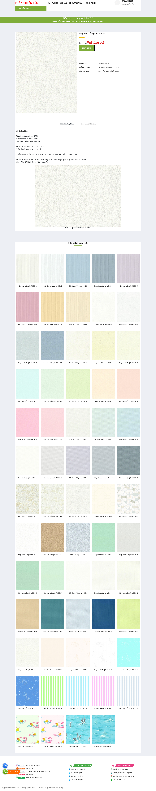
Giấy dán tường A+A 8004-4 (27, 478)
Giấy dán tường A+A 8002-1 (103, 324)
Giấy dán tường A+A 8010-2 (53, 670)
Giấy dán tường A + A (70, 21)
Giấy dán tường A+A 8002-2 (128, 324)
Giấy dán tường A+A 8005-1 (27, 516)
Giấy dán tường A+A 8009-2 (128, 593)
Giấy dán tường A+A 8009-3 (27, 631)
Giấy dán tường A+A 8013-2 (53, 747)
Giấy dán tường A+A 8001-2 (53, 286)
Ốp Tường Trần (76, 3)
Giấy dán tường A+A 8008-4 (53, 593)
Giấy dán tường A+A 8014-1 (78, 747)
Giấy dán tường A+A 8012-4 (128, 708)
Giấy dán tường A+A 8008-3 (27, 593)
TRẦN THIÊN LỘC (26, 3)
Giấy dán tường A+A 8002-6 (103, 363)
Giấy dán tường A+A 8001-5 (128, 286)
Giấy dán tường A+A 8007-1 (27, 555)
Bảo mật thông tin (76, 773)
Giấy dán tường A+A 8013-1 (28, 747)
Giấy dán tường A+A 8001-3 (78, 286)
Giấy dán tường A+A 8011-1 (78, 670)
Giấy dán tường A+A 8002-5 (78, 363)
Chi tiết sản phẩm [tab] (67, 124)
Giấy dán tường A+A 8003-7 (53, 440)
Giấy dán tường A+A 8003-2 (53, 401)
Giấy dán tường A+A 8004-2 (103, 440)
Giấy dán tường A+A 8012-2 (78, 708)
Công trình (91, 3)
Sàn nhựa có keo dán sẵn (119, 769)
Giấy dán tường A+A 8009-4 (53, 631)
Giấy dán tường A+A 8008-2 (128, 555)
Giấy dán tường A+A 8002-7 (128, 363)
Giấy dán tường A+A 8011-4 (27, 708)
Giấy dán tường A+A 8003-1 (27, 401)
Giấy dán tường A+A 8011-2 (103, 670)
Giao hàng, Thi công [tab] (88, 124)
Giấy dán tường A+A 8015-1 (103, 747)
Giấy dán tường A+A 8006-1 (103, 516)
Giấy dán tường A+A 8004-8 (128, 478)
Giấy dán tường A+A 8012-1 (53, 708)
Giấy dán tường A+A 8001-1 (27, 286)
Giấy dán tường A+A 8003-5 (128, 401)
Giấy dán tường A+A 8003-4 (103, 401)
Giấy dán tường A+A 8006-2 (128, 516)
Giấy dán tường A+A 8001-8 (78, 324)
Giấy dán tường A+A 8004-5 (53, 478)
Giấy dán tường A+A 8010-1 (27, 670)
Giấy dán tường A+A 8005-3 (91, 21)
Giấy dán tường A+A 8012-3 (103, 708)
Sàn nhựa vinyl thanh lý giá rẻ (121, 773)
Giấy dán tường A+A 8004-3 (128, 440)
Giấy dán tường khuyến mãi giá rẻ (122, 776)
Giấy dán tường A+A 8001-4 (103, 286)
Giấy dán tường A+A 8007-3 (78, 555)
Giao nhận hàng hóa (76, 780)
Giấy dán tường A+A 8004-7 (103, 478)
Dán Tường (53, 3)
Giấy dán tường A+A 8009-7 (128, 631)
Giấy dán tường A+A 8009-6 (103, 631)
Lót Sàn (63, 3)
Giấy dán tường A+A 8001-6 (27, 324)
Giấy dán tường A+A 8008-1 (103, 555)
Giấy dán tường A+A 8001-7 (53, 324)
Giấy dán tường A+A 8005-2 (53, 516)
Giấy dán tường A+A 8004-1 (78, 440)
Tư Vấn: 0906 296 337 (118, 780)
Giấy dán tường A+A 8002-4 (53, 363)
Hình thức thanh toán (77, 776)
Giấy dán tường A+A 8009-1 (103, 593)
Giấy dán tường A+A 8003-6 (27, 440)
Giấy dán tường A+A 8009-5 (78, 631)
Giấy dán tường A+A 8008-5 (78, 593)
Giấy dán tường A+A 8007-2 (53, 555)
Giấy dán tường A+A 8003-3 (78, 401)
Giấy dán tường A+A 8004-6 (78, 478)
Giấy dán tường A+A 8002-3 (27, 363)
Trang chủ (56, 21)
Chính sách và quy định (77, 769)
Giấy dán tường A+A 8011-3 (128, 670)
